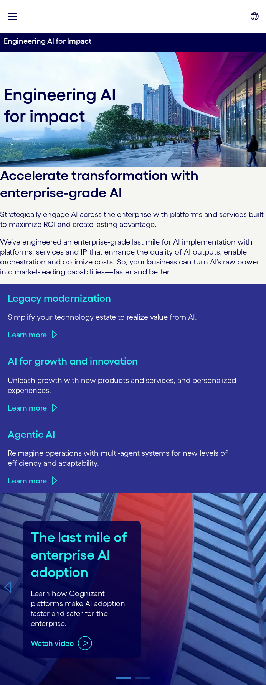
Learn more (27, 334)
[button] (7, 587)
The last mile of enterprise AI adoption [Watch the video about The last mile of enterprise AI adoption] (79, 554)
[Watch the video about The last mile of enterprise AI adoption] (61, 643)
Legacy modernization (59, 298)
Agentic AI (31, 434)
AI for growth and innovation (73, 360)
